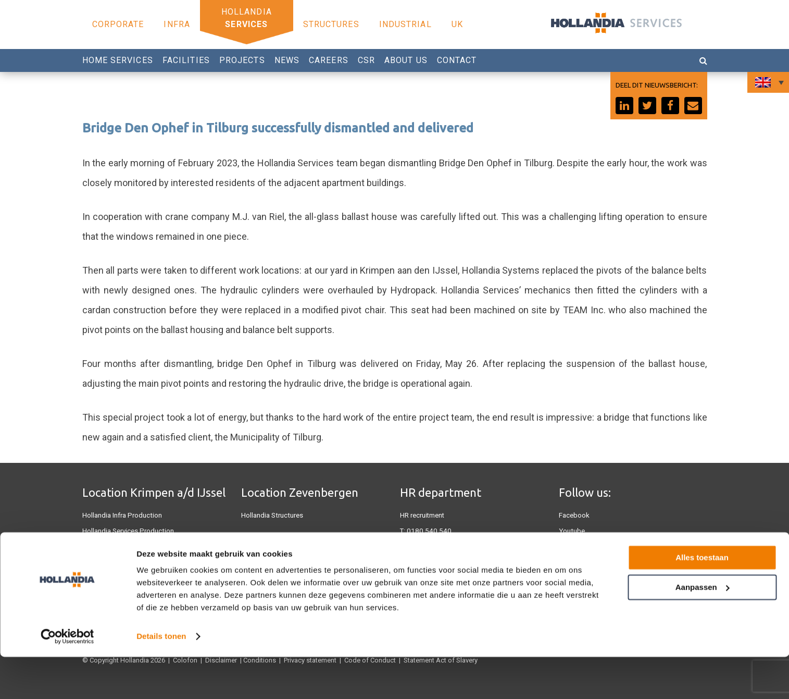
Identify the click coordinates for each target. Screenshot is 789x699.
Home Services (117, 60)
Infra (177, 24)
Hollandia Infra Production (121, 515)
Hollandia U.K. (103, 546)
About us (406, 60)
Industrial (405, 24)
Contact (457, 60)
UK (457, 24)
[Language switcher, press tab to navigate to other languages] (768, 82)
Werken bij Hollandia (431, 546)
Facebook (574, 515)
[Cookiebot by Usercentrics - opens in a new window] (67, 678)
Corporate (118, 24)
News (286, 60)
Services (246, 24)
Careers (328, 60)
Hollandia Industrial (270, 565)
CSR (366, 60)
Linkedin (571, 546)
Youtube (571, 531)
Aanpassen (702, 628)
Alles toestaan (702, 599)
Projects (242, 60)
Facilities (186, 60)
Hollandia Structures (271, 515)
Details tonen (161, 678)
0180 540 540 (426, 531)
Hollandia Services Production (127, 531)
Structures (331, 24)
